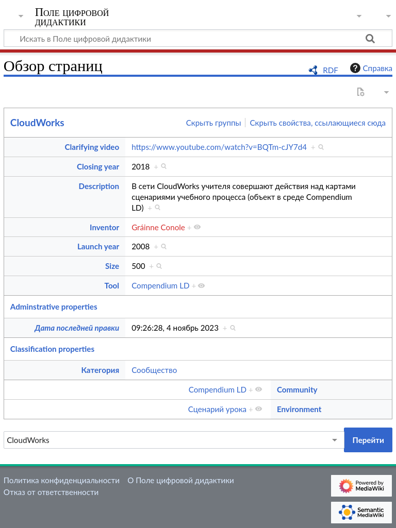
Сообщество (154, 369)
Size (112, 265)
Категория (100, 369)
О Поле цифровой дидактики (180, 480)
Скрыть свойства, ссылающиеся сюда (318, 122)
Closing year (98, 166)
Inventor (104, 227)
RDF (330, 70)
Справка (370, 68)
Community (297, 389)
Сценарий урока (217, 409)
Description (98, 186)
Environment (299, 409)
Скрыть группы (213, 122)
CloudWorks (37, 122)
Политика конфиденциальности (62, 480)
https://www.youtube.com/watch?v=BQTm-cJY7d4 (219, 146)
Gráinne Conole (158, 227)
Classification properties (52, 348)
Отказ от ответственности (51, 492)
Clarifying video (92, 146)
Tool (112, 285)
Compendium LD (160, 285)
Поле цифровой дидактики (72, 17)
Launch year (98, 246)
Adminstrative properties (53, 306)
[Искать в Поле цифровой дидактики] (198, 38)
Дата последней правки (77, 327)
